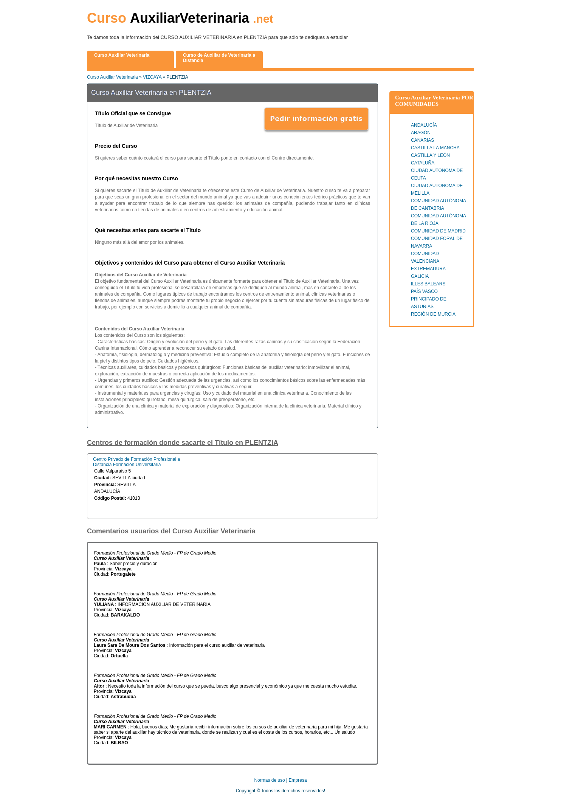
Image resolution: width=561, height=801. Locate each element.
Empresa (298, 780)
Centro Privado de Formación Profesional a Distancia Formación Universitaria (136, 462)
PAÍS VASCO (424, 291)
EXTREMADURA (428, 268)
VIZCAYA (152, 77)
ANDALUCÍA (424, 125)
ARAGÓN (421, 132)
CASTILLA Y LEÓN (430, 155)
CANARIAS (422, 140)
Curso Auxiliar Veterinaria (112, 77)
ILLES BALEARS (428, 284)
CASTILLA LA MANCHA (435, 147)
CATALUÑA (422, 163)
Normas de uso (269, 780)
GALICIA (420, 276)
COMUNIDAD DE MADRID (438, 231)
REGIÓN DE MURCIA (433, 314)
